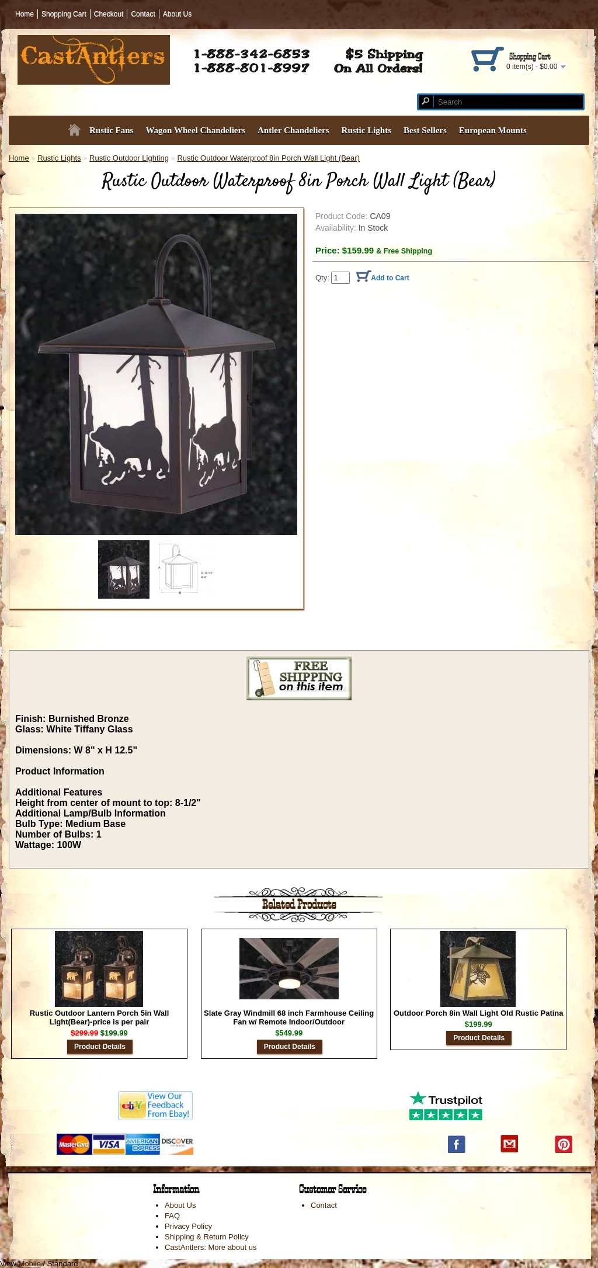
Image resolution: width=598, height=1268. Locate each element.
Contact (143, 14)
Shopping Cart (63, 14)
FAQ (172, 1215)
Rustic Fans (111, 130)
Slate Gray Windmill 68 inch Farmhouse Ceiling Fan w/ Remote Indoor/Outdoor (289, 1017)
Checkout (109, 14)
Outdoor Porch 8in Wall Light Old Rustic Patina (479, 1013)
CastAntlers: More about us (211, 1247)
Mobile (30, 1263)
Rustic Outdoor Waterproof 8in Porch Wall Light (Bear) (268, 158)
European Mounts (493, 130)
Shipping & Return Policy (207, 1236)
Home (24, 14)
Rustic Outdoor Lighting (129, 158)
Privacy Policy (188, 1226)
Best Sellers (425, 130)
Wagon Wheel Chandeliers (195, 130)
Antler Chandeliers (293, 130)
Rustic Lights (366, 130)
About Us (177, 14)
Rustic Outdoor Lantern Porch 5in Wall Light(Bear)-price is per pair (99, 1017)
